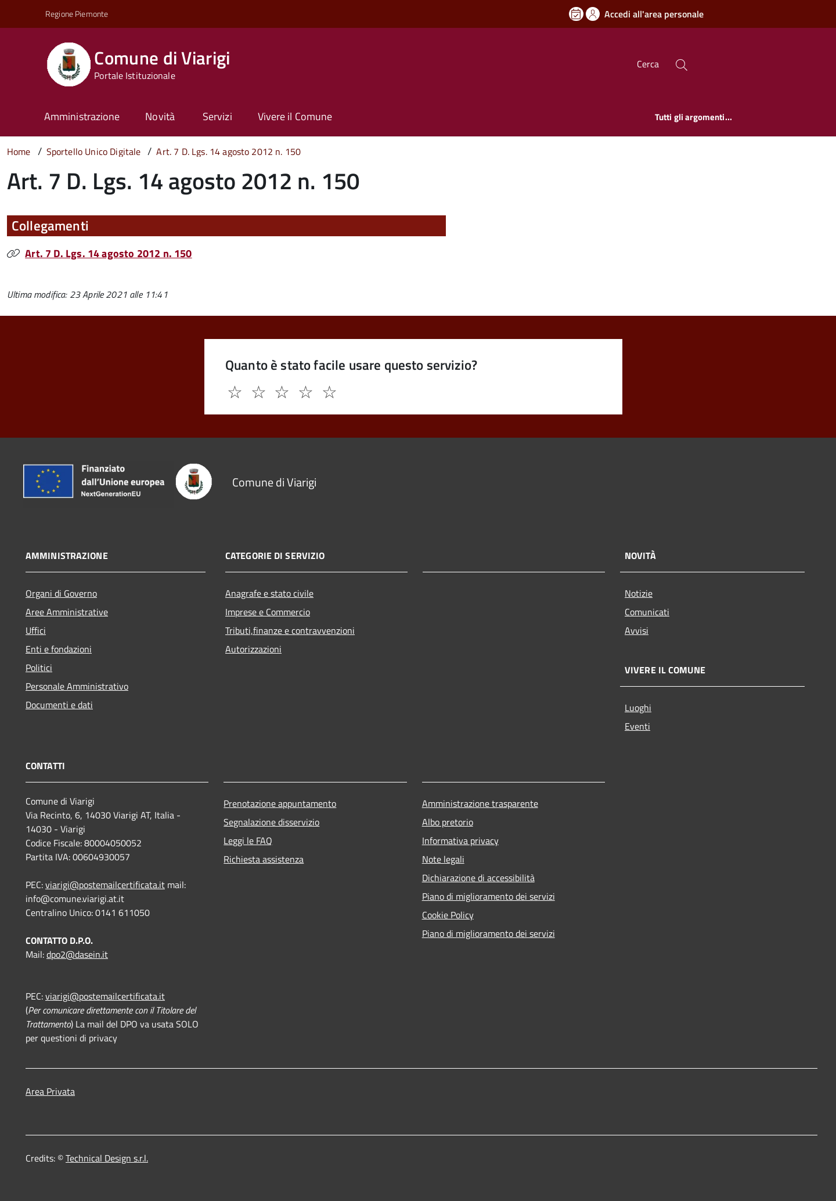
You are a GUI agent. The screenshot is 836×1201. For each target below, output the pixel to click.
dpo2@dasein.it (77, 954)
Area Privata (50, 1091)
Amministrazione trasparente (480, 803)
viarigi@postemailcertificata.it (105, 885)
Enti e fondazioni (59, 649)
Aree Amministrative (67, 612)
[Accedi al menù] (25, 62)
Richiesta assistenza (264, 859)
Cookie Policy (448, 915)
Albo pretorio (447, 822)
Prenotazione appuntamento (280, 803)
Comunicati (647, 612)
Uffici (36, 630)
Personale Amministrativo (77, 686)
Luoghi (638, 708)
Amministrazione (82, 116)
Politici (39, 668)
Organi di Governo (61, 593)
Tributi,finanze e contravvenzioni (290, 630)
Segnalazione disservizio (271, 822)
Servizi (217, 116)
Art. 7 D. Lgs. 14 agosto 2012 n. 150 (108, 253)
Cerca (648, 64)
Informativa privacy (460, 840)
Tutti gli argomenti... (693, 117)
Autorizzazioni (253, 649)
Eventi (637, 726)
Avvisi (636, 630)
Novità (161, 116)
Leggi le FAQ (248, 840)
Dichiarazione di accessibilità (478, 878)
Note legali (443, 859)
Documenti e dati (59, 705)
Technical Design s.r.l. (107, 1158)
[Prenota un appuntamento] (577, 14)
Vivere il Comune (295, 116)
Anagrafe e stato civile (269, 593)
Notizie (639, 593)
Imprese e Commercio (267, 612)
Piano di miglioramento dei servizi (488, 896)
